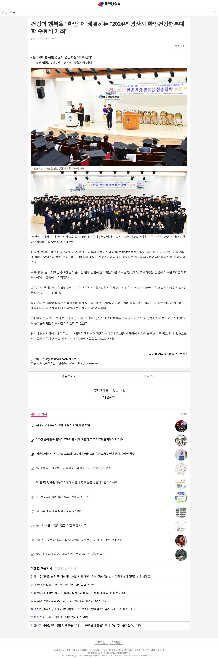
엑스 (40, 46)
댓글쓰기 (149, 376)
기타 (54, 46)
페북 (34, 46)
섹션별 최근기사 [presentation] (41, 568)
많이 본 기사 (39, 414)
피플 (12, 12)
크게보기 (180, 46)
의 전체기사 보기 (167, 354)
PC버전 (116, 642)
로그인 (101, 642)
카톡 (47, 46)
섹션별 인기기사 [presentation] (65, 568)
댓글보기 (69, 376)
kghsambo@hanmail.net (61, 359)
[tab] (41, 568)
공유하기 (214, 12)
